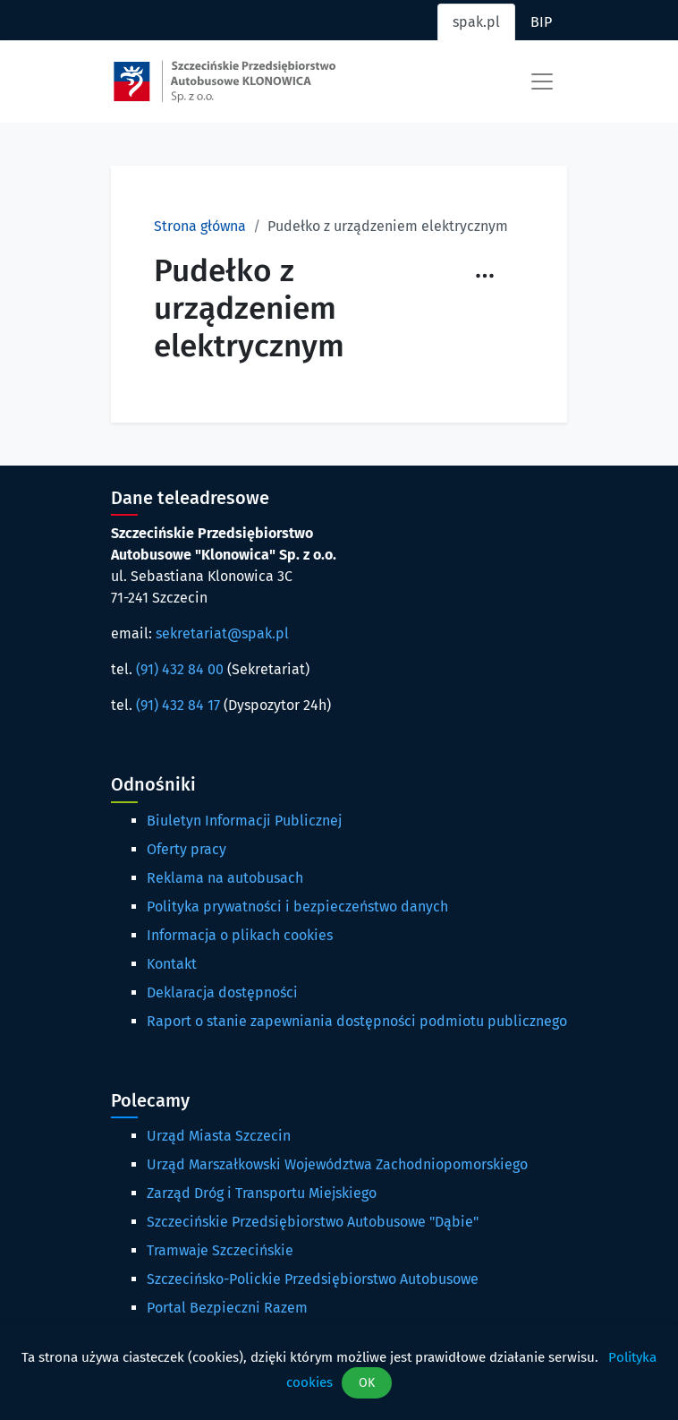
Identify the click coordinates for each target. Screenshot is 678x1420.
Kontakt (172, 963)
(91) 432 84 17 (178, 705)
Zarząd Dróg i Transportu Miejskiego (262, 1193)
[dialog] (339, 1373)
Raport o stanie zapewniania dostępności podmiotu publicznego (357, 1021)
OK (367, 1382)
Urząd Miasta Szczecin (219, 1135)
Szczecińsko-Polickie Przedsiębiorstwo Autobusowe (313, 1278)
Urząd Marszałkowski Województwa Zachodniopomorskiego (337, 1164)
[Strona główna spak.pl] (224, 81)
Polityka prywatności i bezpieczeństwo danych (297, 906)
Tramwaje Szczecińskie (220, 1250)
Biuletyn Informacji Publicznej (244, 820)
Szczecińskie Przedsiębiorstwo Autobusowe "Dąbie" (313, 1221)
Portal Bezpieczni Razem (227, 1307)
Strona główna (200, 226)
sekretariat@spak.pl (222, 633)
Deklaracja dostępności (222, 992)
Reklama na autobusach (225, 877)
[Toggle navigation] (542, 81)
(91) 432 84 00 (180, 669)
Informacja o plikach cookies (240, 935)
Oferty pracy (186, 849)
